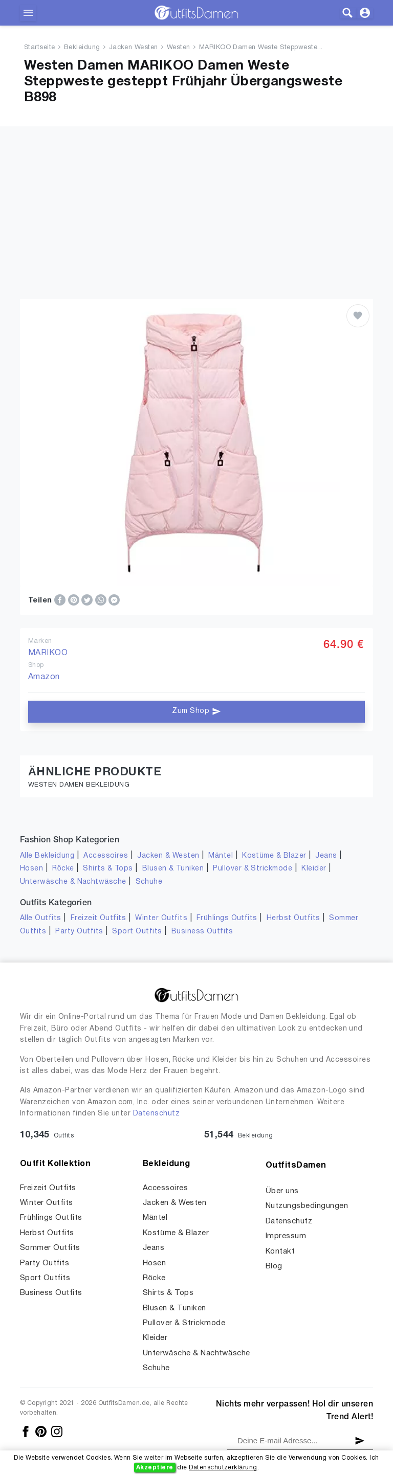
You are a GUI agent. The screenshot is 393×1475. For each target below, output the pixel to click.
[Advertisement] (196, 198)
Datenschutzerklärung (223, 1467)
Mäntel (220, 856)
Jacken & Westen (168, 856)
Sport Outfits (137, 931)
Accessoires (105, 856)
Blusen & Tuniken (173, 868)
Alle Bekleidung (47, 856)
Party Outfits (79, 931)
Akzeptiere (154, 1467)
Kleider (313, 868)
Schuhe (149, 882)
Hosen (31, 868)
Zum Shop (196, 711)
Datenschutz (156, 1113)
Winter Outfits (161, 918)
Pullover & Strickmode (252, 868)
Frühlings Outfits (226, 918)
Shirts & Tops (108, 868)
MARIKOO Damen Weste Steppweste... (261, 47)
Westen (178, 47)
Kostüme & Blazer (274, 856)
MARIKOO (48, 653)
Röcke (63, 868)
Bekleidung (82, 47)
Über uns (282, 1191)
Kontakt (280, 1251)
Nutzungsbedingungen (307, 1206)
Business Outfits (202, 931)
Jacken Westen (133, 47)
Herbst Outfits (293, 918)
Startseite (39, 47)
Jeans (326, 856)
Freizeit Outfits (98, 918)
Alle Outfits (40, 918)
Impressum (286, 1236)
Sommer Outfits (50, 1247)
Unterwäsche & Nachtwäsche (73, 882)
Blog (274, 1266)
